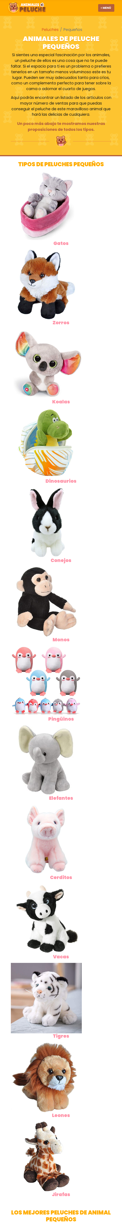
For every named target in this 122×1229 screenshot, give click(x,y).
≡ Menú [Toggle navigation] (106, 8)
